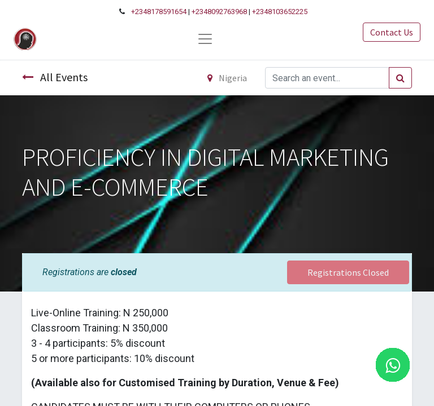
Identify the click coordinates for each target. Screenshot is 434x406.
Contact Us (391, 32)
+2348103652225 (279, 11)
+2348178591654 (158, 11)
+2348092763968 (219, 11)
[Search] (400, 78)
